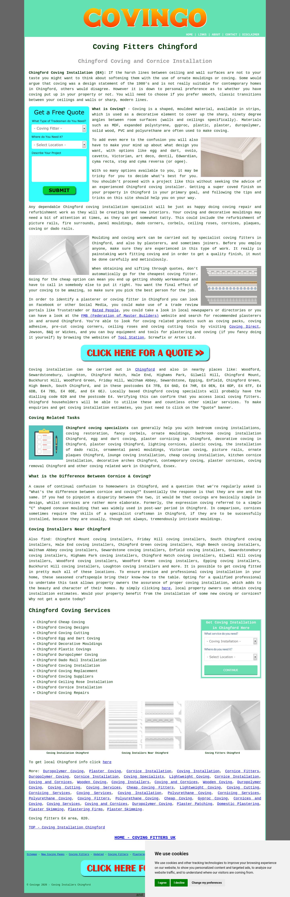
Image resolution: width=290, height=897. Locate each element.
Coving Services (103, 788)
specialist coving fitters (226, 238)
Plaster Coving (105, 771)
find (45, 539)
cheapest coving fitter (171, 274)
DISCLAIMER (250, 34)
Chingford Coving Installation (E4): (67, 73)
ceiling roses (202, 223)
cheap (65, 280)
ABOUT (216, 34)
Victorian (122, 156)
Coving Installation (198, 771)
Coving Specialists (144, 777)
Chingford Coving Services (69, 611)
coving (59, 84)
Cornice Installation (148, 771)
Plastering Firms (85, 809)
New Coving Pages (52, 854)
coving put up (43, 95)
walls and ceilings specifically (198, 120)
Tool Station (131, 338)
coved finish (240, 187)
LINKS (202, 34)
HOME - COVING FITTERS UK (144, 837)
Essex (169, 466)
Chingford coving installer (155, 187)
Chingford (145, 370)
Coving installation (50, 370)
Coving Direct (244, 327)
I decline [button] (179, 882)
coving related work (110, 466)
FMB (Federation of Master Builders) (120, 316)
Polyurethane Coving (189, 793)
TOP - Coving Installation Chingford (67, 827)
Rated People (105, 310)
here (166, 588)
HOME (189, 34)
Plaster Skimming (46, 809)
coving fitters (243, 397)
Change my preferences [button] (207, 882)
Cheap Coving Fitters (150, 788)
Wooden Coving (91, 782)
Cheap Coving (178, 798)
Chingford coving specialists (97, 428)
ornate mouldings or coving (206, 78)
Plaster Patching (194, 804)
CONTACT (231, 34)
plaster (222, 125)
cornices (230, 223)
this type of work (208, 249)
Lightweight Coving (189, 777)
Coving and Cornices (50, 782)
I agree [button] (162, 882)
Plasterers (140, 854)
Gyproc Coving (213, 798)
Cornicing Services (49, 793)
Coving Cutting (64, 788)
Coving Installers (130, 782)
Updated (98, 854)
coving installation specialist (119, 207)
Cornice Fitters (242, 771)
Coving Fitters (94, 798)
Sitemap (32, 854)
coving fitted (247, 566)
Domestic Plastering (238, 804)
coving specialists (186, 391)
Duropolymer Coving (63, 771)
